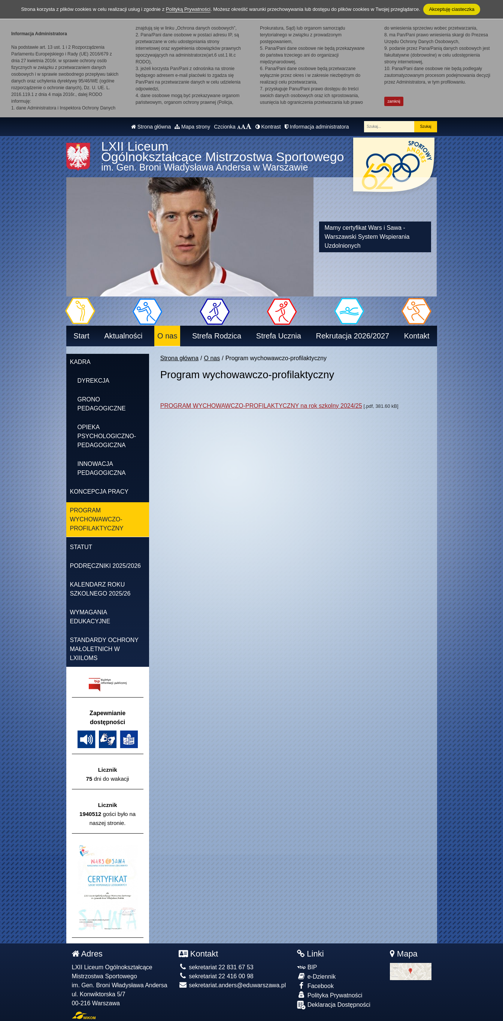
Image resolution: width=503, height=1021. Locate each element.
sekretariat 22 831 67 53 (216, 967)
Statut (81, 547)
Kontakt (417, 336)
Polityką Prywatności (188, 9)
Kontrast (268, 127)
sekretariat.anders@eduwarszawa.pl (232, 985)
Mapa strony (192, 127)
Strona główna (151, 127)
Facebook (315, 985)
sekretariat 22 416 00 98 (216, 976)
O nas (167, 336)
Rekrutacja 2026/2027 (352, 336)
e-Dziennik (316, 976)
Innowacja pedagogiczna (102, 468)
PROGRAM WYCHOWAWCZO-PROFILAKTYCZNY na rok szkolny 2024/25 (261, 406)
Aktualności (123, 336)
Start (81, 336)
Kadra (80, 362)
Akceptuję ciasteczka (451, 9)
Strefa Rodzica (216, 336)
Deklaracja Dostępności (333, 1005)
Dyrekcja (93, 380)
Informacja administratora (317, 127)
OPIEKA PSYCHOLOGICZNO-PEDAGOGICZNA (107, 436)
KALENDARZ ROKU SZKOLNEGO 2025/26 (100, 589)
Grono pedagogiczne (102, 404)
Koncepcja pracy (99, 491)
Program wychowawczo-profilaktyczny (97, 519)
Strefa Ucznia (278, 336)
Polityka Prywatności (329, 995)
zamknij (394, 101)
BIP (307, 967)
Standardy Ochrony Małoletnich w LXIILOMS (104, 649)
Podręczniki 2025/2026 (105, 566)
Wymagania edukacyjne (90, 616)
